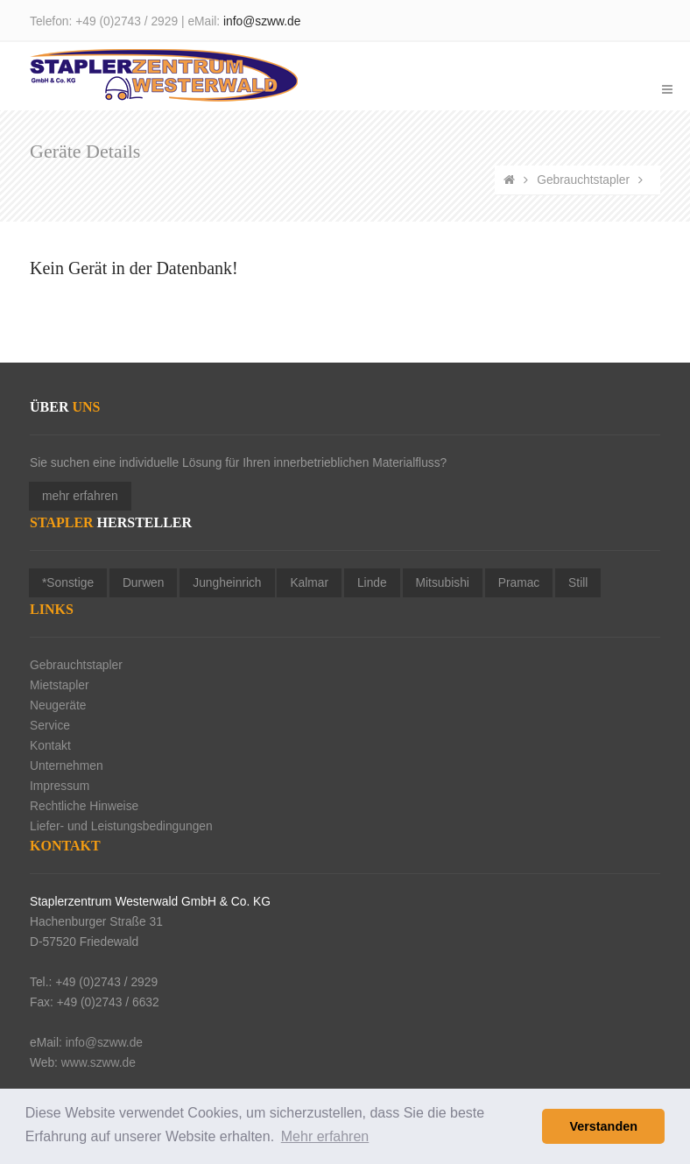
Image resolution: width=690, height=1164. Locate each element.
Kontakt (50, 745)
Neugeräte (58, 705)
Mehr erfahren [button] (325, 1136)
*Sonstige (68, 582)
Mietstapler (59, 685)
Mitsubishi (442, 582)
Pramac (519, 582)
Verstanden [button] (603, 1126)
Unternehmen (66, 765)
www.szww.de (98, 1062)
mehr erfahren (80, 496)
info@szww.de (261, 21)
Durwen (144, 582)
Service (50, 725)
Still (578, 582)
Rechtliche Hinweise (84, 806)
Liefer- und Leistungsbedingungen (121, 826)
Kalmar (309, 582)
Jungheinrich (227, 582)
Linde (372, 582)
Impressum (59, 786)
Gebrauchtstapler (583, 180)
